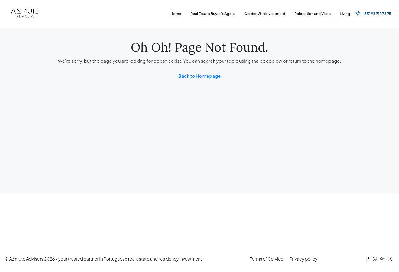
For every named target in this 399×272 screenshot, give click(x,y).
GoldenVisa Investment (264, 13)
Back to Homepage (199, 76)
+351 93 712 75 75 (373, 13)
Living (345, 13)
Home (176, 13)
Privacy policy (303, 259)
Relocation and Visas (312, 13)
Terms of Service (266, 259)
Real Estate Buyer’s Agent (213, 13)
